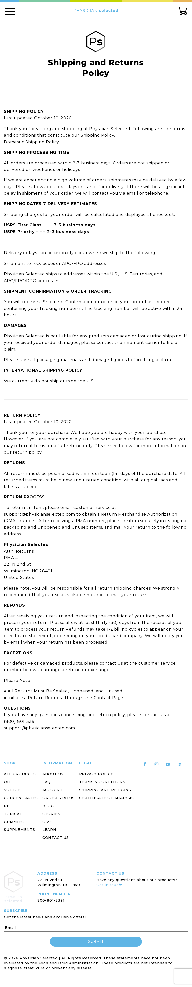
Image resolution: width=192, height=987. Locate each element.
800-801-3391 (51, 900)
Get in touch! (109, 885)
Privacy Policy (96, 774)
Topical (13, 814)
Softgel (13, 790)
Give (47, 822)
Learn (49, 829)
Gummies (14, 822)
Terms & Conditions (102, 782)
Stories (51, 814)
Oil (7, 782)
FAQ (46, 782)
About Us (53, 774)
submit (96, 941)
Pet (8, 806)
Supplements (19, 829)
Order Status (58, 798)
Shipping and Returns (105, 790)
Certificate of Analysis (106, 798)
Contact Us (55, 837)
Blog (48, 806)
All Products (20, 774)
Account (52, 790)
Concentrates (21, 798)
